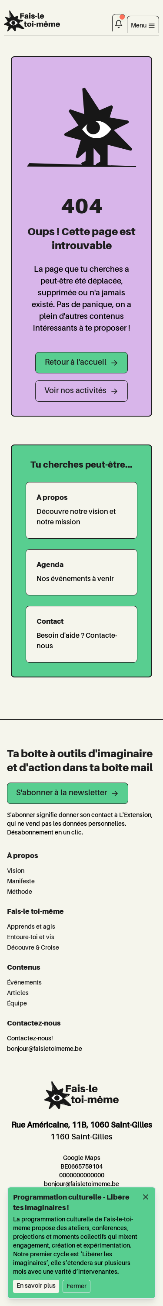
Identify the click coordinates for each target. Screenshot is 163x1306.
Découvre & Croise (33, 948)
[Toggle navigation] (143, 24)
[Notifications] (118, 22)
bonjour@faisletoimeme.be (44, 1049)
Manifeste (21, 882)
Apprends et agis (31, 927)
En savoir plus (36, 1286)
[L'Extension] (32, 20)
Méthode (19, 892)
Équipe (17, 1004)
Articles (18, 993)
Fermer (76, 1286)
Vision (15, 871)
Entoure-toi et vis (30, 937)
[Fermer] (145, 1197)
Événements (24, 983)
